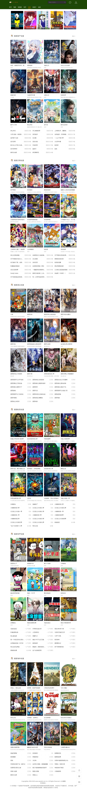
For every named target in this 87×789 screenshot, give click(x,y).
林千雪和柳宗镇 (65, 647)
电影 (15, 7)
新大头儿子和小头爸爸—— (20, 145)
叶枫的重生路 (20, 632)
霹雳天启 (43, 391)
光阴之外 (46, 95)
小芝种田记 (43, 632)
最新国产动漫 (19, 36)
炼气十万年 (13, 124)
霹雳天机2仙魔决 (65, 314)
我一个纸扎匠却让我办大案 (20, 640)
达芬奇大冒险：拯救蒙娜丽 (43, 764)
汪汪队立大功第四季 (65, 519)
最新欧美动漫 (19, 409)
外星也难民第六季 (15, 498)
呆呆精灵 (43, 753)
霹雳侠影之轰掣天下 (20, 387)
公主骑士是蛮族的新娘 (65, 270)
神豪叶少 (43, 636)
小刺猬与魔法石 (65, 747)
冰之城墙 (43, 259)
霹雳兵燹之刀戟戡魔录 (67, 374)
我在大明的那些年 (66, 623)
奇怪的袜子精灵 (65, 768)
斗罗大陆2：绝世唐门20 (20, 134)
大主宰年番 (65, 142)
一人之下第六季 (65, 138)
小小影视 (63, 781)
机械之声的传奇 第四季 (17, 439)
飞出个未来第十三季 (20, 526)
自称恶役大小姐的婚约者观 (43, 255)
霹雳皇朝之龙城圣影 (43, 380)
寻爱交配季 (47, 439)
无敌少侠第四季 (65, 439)
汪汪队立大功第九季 (65, 508)
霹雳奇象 (65, 398)
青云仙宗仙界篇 (20, 647)
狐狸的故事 (65, 757)
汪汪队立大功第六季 (43, 519)
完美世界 (63, 95)
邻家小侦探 (20, 771)
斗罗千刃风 (65, 636)
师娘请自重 (20, 650)
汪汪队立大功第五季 (20, 522)
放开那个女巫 (20, 138)
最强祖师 (43, 643)
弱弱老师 (29, 65)
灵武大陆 (43, 142)
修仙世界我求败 (14, 593)
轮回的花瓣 (65, 262)
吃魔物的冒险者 (20, 266)
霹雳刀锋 (29, 374)
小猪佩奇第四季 (65, 515)
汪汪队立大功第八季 (43, 511)
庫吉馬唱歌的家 (65, 266)
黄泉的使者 (47, 190)
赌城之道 (63, 468)
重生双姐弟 (47, 593)
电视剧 (20, 7)
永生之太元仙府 (65, 65)
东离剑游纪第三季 (49, 374)
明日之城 (43, 526)
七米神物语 (30, 249)
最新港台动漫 (19, 285)
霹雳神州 (43, 387)
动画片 (34, 7)
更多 (74, 36)
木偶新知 (20, 504)
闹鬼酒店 (65, 522)
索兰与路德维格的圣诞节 (43, 768)
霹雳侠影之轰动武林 (65, 383)
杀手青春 (13, 190)
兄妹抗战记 (47, 623)
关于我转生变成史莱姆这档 (65, 255)
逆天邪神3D (20, 149)
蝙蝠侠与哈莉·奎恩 (32, 747)
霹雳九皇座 (47, 344)
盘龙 (65, 149)
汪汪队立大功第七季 (43, 522)
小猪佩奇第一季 (65, 511)
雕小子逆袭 (47, 563)
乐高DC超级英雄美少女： (65, 760)
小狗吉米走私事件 (49, 688)
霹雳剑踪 (43, 401)
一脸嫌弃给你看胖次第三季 (43, 270)
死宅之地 (13, 717)
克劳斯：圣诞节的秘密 (33, 688)
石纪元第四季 (20, 270)
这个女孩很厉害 (43, 650)
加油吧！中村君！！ (65, 273)
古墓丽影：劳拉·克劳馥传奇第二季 (54, 498)
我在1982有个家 (65, 629)
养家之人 (43, 775)
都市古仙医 (20, 152)
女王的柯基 (47, 717)
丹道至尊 (43, 145)
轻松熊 (46, 249)
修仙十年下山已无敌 (43, 640)
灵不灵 (46, 124)
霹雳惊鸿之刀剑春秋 (16, 374)
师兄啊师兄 (43, 152)
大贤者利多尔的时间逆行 (17, 219)
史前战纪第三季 (48, 468)
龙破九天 (46, 65)
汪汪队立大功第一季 (20, 511)
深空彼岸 (43, 134)
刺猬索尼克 (65, 753)
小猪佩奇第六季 (20, 508)
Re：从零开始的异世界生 (43, 277)
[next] (74, 20)
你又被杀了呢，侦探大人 (20, 262)
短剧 (39, 7)
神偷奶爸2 (43, 757)
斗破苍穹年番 (31, 95)
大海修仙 (63, 563)
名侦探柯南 (47, 219)
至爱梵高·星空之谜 (20, 768)
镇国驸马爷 (30, 563)
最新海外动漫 (19, 658)
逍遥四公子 (13, 563)
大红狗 (43, 760)
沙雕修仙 (13, 623)
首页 (10, 7)
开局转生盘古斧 (43, 629)
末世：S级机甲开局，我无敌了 (19, 65)
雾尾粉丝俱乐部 (65, 259)
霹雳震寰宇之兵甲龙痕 (20, 380)
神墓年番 (13, 95)
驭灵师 (65, 145)
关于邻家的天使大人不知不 (20, 259)
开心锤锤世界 (43, 131)
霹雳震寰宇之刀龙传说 (20, 394)
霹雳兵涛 (29, 314)
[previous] (12, 20)
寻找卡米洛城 (48, 747)
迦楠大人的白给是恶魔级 (68, 190)
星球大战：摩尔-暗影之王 (17, 468)
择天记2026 (64, 124)
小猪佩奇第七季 (65, 504)
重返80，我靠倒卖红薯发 (43, 647)
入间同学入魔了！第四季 (17, 249)
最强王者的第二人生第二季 (43, 273)
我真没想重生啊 (31, 623)
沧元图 (43, 138)
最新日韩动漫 (19, 160)
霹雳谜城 (20, 391)
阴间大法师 (20, 775)
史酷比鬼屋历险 (14, 747)
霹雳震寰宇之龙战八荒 (65, 391)
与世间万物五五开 (65, 632)
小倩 (11, 314)
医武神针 (65, 640)
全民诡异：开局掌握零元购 (65, 134)
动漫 (29, 7)
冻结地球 (63, 249)
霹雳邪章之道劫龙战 (50, 314)
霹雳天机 (13, 344)
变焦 (20, 760)
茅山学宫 (29, 124)
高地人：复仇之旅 (15, 688)
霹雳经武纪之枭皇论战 (43, 394)
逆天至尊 (20, 142)
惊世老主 (63, 593)
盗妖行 (43, 149)
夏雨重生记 (65, 643)
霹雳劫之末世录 (20, 401)
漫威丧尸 (43, 504)
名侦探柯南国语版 (32, 219)
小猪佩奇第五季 (20, 519)
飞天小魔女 (64, 688)
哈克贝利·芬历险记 (66, 717)
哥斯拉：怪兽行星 (65, 764)
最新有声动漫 (19, 534)
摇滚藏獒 (20, 757)
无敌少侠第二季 (65, 498)
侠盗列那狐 (20, 753)
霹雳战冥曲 (65, 394)
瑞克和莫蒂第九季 (32, 439)
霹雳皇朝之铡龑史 (43, 398)
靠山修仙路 (20, 636)
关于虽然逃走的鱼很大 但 (20, 277)
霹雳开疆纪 (20, 398)
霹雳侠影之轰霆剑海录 (43, 383)
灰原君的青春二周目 (43, 266)
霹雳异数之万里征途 (20, 383)
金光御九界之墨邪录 (66, 344)
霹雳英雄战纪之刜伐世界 (34, 344)
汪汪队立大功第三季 (43, 508)
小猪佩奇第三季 (43, 515)
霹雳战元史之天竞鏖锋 (65, 380)
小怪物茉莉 (65, 771)
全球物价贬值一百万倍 (20, 643)
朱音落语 (29, 190)
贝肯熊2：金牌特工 (32, 717)
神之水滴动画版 (20, 255)
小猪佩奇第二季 (20, 515)
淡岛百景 (43, 262)
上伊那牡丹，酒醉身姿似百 (65, 131)
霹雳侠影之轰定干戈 (65, 387)
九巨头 (29, 498)
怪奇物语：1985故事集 (33, 468)
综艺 (25, 7)
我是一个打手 (31, 593)
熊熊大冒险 (43, 771)
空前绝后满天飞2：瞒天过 (20, 764)
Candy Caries (20, 273)
